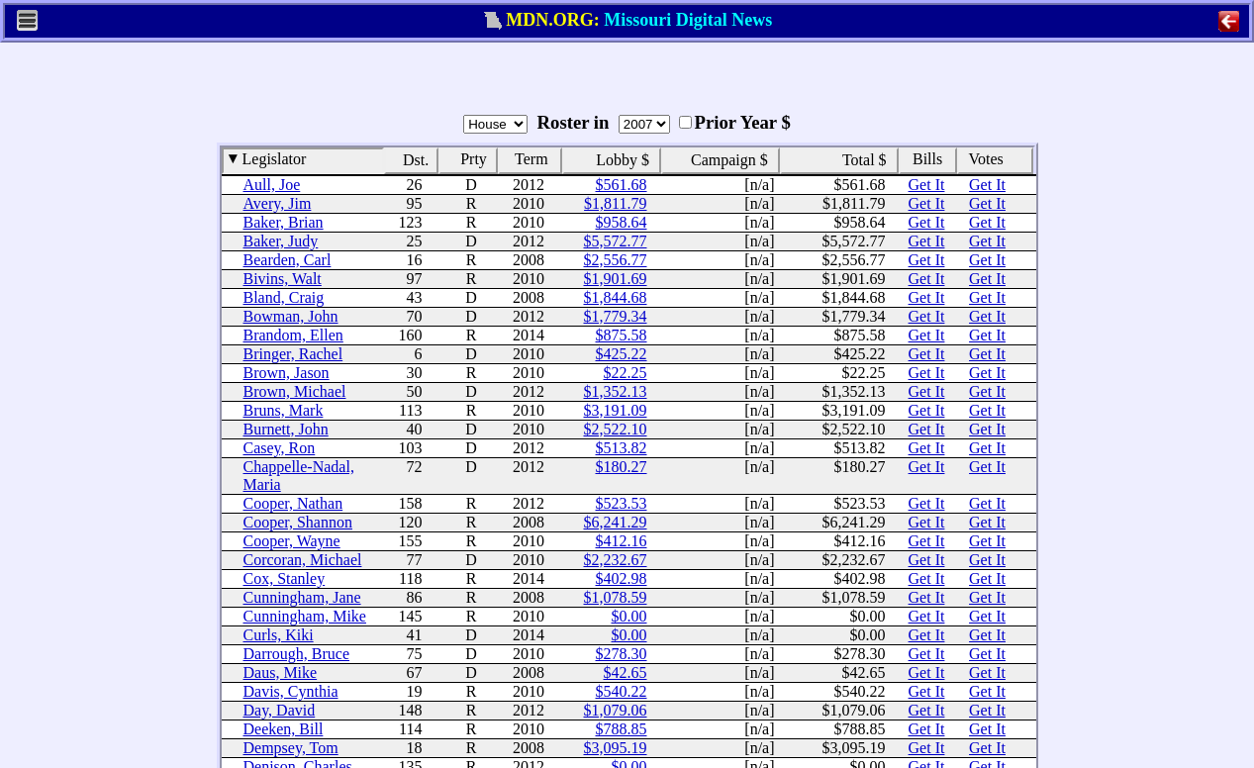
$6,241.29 (615, 522)
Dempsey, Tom (290, 747)
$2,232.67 (615, 559)
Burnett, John (286, 429)
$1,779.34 (615, 316)
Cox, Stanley (284, 578)
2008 (528, 259)
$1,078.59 (615, 597)
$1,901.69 (615, 278)
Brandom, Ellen (293, 335)
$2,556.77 (615, 259)
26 (415, 184)
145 (411, 616)
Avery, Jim (277, 203)
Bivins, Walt (282, 278)
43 (415, 297)
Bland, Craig (284, 297)
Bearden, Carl (287, 259)
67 (415, 672)
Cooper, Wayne (291, 540)
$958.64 (621, 222)
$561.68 (621, 184)
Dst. (410, 159)
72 (415, 466)
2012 (528, 184)
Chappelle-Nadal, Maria (298, 475)
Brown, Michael (294, 391)
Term (524, 157)
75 (415, 653)
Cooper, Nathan (293, 503)
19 (415, 691)
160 (411, 335)
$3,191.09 (615, 410)
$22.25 (625, 372)
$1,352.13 (615, 391)
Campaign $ (724, 159)
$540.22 (621, 691)
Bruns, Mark (283, 410)
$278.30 (621, 653)
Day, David (279, 710)
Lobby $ (617, 159)
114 (410, 728)
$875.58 (621, 335)
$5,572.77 (615, 241)
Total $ (859, 159)
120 (411, 522)
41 (415, 634)
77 (415, 559)
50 (415, 391)
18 (415, 747)
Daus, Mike (280, 672)
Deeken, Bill (283, 728)
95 (415, 203)
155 (411, 540)
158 (411, 503)
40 (415, 429)
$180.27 (621, 466)
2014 (528, 335)
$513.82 (621, 447)
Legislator (268, 157)
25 (415, 241)
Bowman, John (290, 316)
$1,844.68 (615, 297)
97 (415, 278)
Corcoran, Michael (302, 559)
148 (411, 710)
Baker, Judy (281, 241)
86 (415, 597)
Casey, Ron (279, 447)
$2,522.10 (615, 429)
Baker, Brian (283, 222)
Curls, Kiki (278, 634)
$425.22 (621, 353)
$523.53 (621, 503)
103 (411, 447)
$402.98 (621, 578)
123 (411, 222)
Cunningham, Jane (302, 597)
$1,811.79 (615, 203)
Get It (927, 184)
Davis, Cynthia (290, 691)
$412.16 (621, 540)
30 (415, 372)
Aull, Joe (272, 184)
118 (410, 578)
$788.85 (621, 728)
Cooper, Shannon (297, 522)
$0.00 (629, 616)
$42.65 (625, 672)
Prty (466, 157)
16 (415, 259)
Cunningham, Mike (304, 616)
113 (410, 410)
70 (415, 316)
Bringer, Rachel (293, 353)
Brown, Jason (286, 372)
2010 (528, 203)
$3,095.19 (615, 747)
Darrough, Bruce (296, 653)
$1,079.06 (615, 710)
